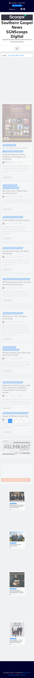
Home (4, 55)
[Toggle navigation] (17, 48)
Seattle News (12, 675)
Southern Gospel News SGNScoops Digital (17, 29)
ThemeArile (22, 675)
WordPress (26, 672)
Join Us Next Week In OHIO (16, 55)
